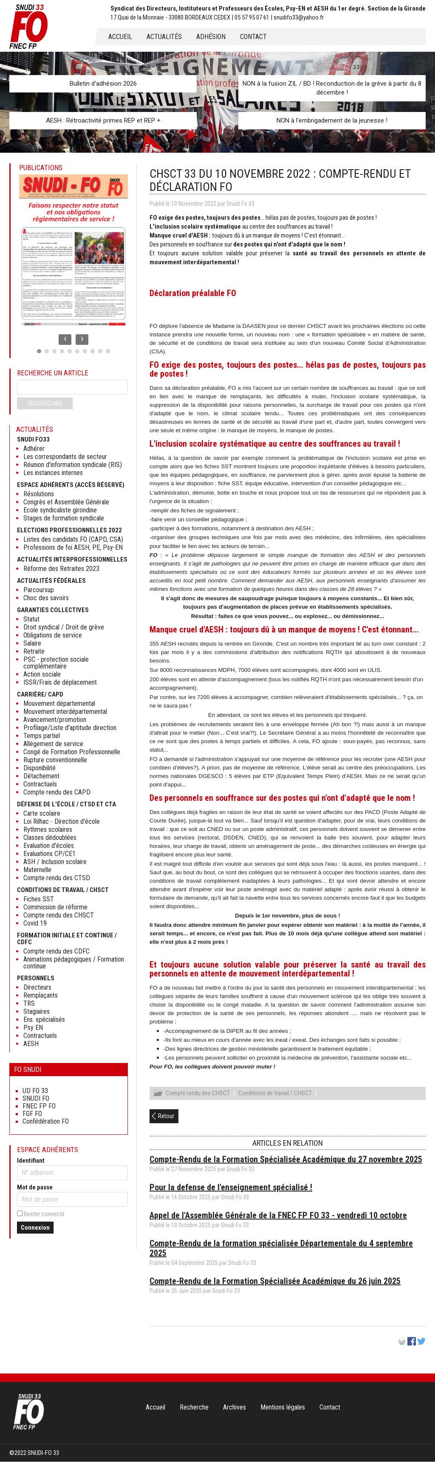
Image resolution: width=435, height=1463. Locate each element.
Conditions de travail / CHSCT (275, 1094)
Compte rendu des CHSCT (198, 1094)
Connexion (35, 1227)
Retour (166, 1117)
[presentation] (65, 339)
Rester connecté (44, 1214)
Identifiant (31, 1160)
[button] (39, 351)
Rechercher (45, 403)
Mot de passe (35, 1187)
